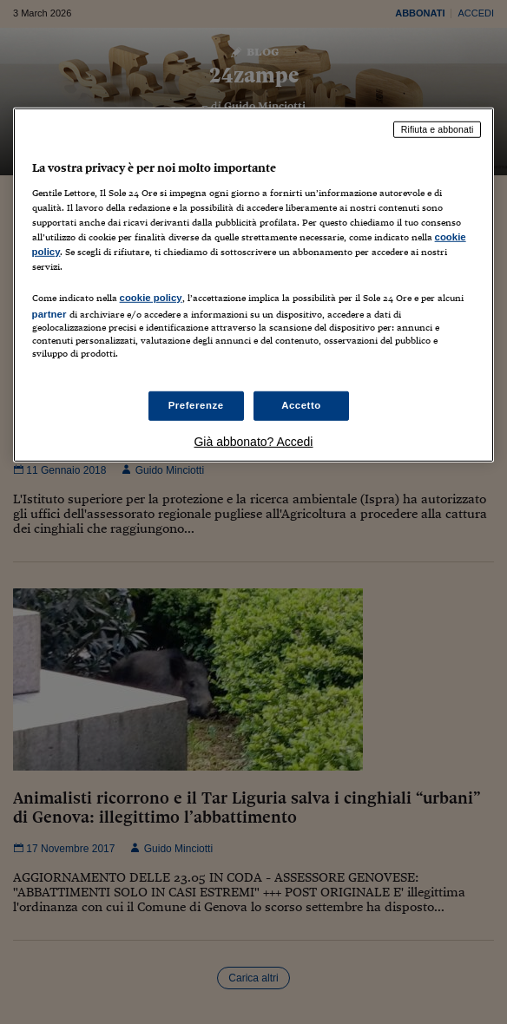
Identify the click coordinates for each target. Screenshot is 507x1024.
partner (49, 314)
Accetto (301, 405)
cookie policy (151, 297)
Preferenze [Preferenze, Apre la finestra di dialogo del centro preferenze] (196, 405)
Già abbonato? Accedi (253, 442)
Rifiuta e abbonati (437, 129)
